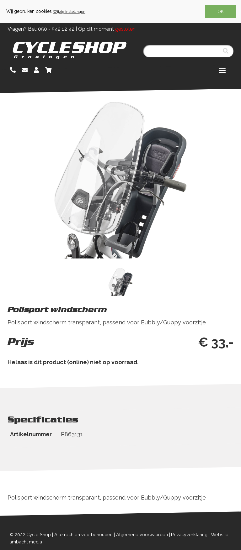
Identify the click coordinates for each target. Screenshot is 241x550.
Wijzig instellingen (69, 11)
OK (220, 11)
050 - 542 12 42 (56, 29)
